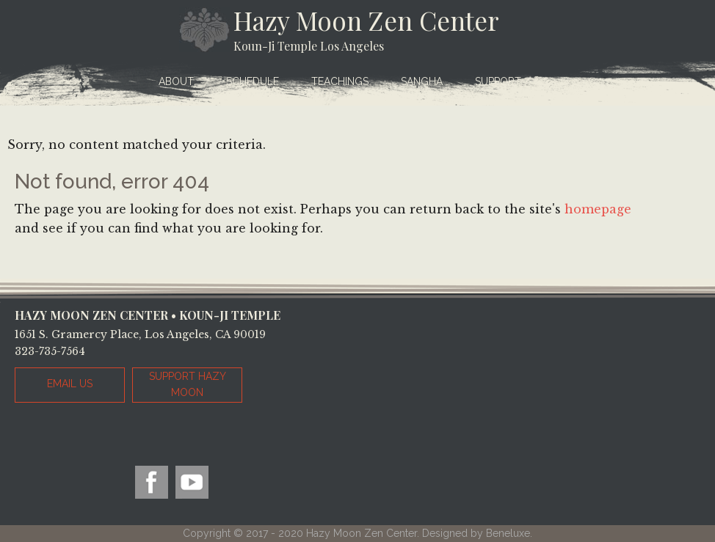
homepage (598, 209)
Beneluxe (508, 533)
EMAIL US (69, 383)
